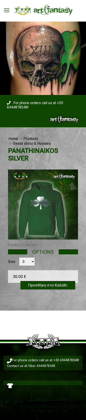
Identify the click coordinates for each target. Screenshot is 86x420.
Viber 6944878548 (41, 366)
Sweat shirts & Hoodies (32, 143)
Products (30, 138)
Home (13, 138)
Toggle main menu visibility (7, 9)
